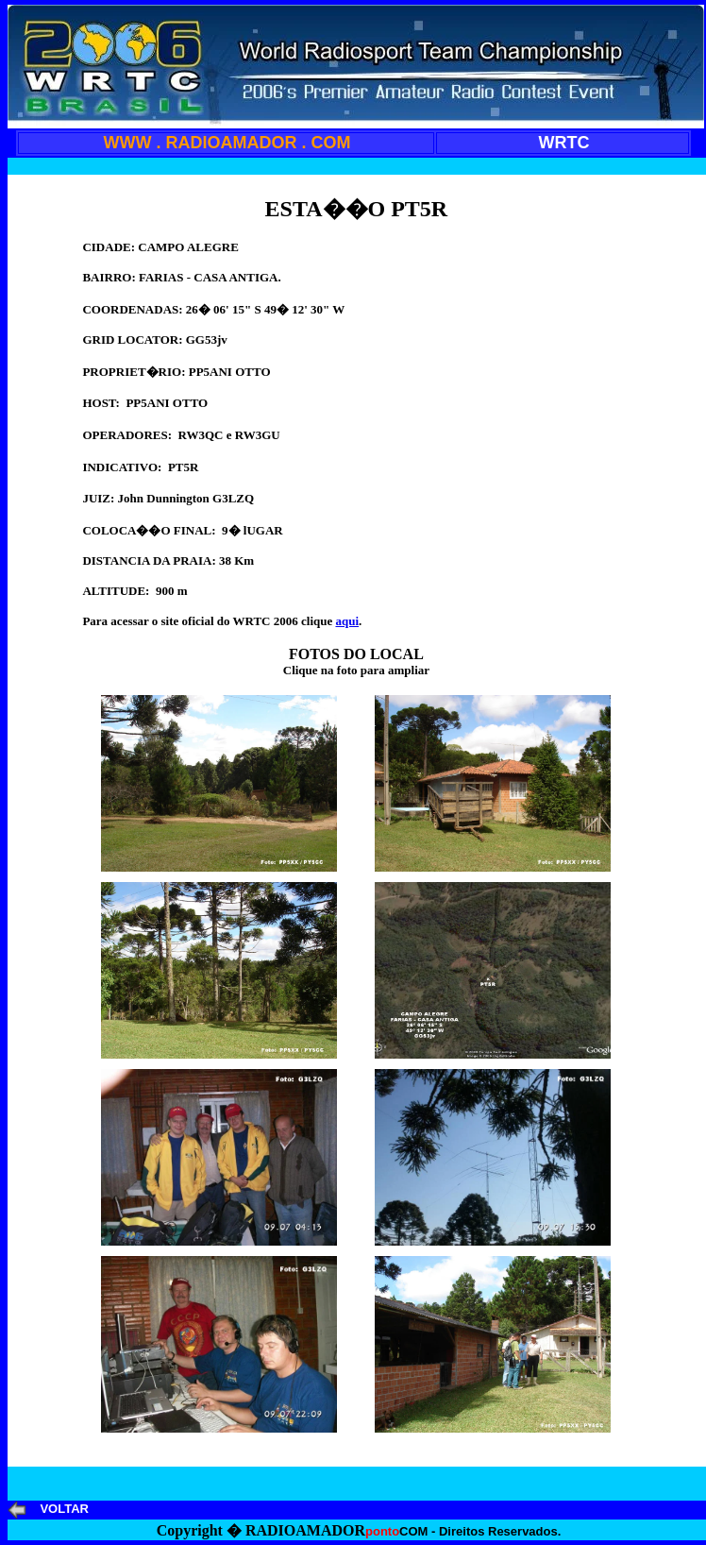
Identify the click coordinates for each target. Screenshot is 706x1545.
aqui (347, 621)
